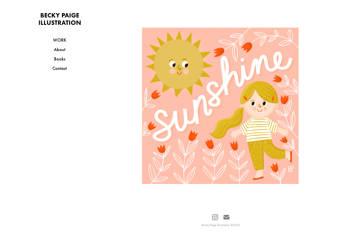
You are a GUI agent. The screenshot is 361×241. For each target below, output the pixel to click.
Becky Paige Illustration (59, 18)
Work (59, 40)
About (59, 49)
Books (59, 59)
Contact (59, 68)
